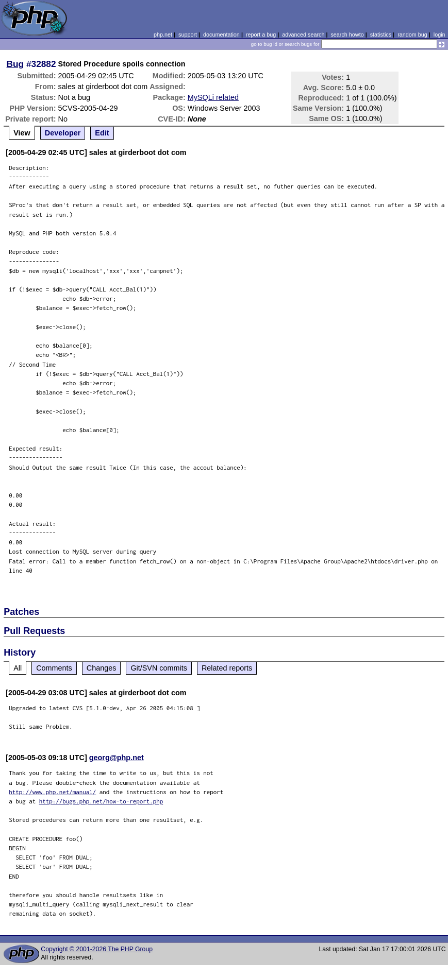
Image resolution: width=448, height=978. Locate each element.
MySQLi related (213, 97)
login (439, 34)
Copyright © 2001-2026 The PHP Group (97, 949)
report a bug (261, 34)
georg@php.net (116, 757)
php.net (163, 34)
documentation (221, 34)
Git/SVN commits (158, 668)
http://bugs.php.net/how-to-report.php (101, 801)
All (17, 668)
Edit (102, 133)
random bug (412, 34)
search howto (346, 34)
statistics (380, 34)
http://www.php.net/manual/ (52, 791)
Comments (54, 668)
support (187, 34)
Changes (102, 668)
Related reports (227, 668)
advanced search (303, 34)
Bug (15, 64)
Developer (63, 133)
